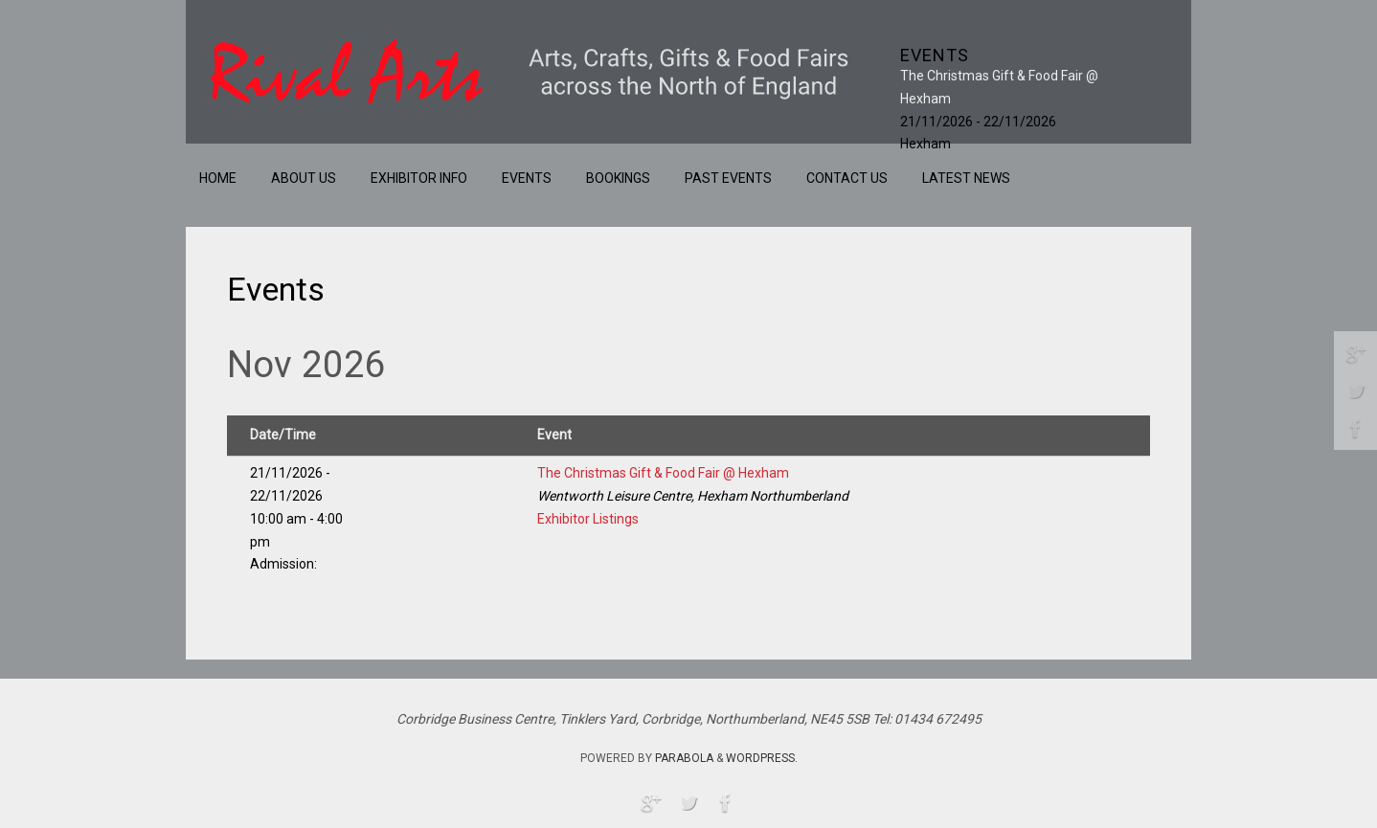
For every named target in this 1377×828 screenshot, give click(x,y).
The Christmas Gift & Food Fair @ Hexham (663, 473)
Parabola (684, 758)
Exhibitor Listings (588, 518)
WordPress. (762, 758)
